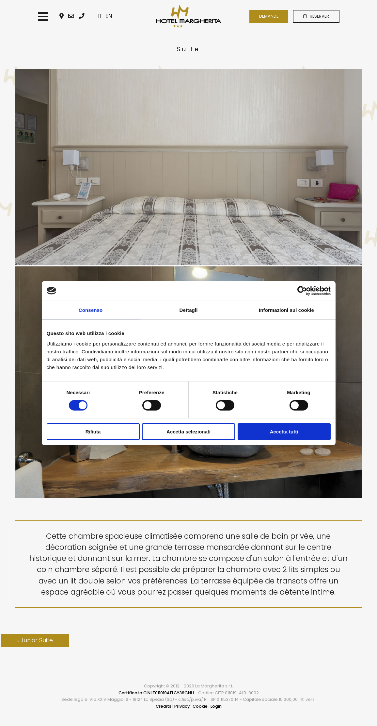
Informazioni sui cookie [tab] (286, 309)
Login (216, 706)
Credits (163, 706)
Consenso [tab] (90, 309)
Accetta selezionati (188, 431)
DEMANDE (268, 16)
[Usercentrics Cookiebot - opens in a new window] (302, 290)
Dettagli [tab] (189, 309)
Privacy (182, 706)
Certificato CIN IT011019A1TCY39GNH (156, 693)
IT (100, 16)
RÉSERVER (316, 16)
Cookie (200, 706)
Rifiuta (93, 431)
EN (108, 16)
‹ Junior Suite (35, 640)
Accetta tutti (284, 431)
